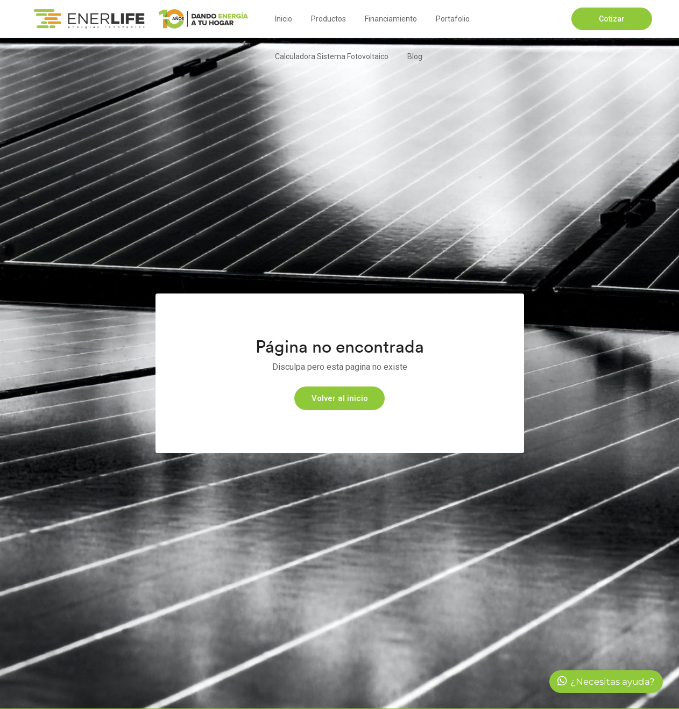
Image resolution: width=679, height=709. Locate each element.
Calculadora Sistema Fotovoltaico (331, 56)
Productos (328, 19)
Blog (414, 56)
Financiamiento (391, 19)
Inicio (283, 19)
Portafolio (453, 19)
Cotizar (612, 19)
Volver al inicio (340, 398)
